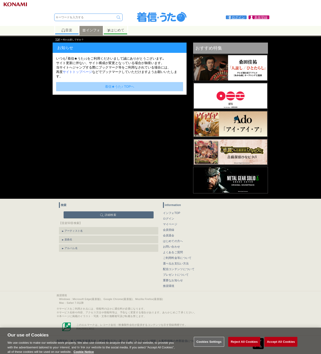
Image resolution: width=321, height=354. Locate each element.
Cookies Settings (209, 344)
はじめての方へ (173, 241)
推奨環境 (168, 286)
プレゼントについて (176, 274)
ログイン (168, 218)
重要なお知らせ (173, 280)
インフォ (91, 30)
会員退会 (168, 235)
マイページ (170, 224)
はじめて (115, 30)
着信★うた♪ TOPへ (119, 86)
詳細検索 (110, 215)
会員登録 (168, 229)
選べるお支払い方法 (176, 263)
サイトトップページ (77, 72)
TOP (57, 39)
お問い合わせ (171, 246)
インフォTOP (171, 213)
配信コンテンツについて (179, 269)
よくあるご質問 (173, 252)
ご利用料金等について (177, 258)
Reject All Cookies (244, 344)
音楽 (66, 30)
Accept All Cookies (281, 344)
